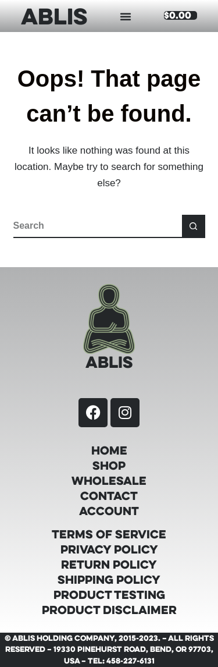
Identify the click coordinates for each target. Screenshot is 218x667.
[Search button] (193, 226)
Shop (109, 465)
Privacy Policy (109, 549)
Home (109, 450)
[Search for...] (97, 226)
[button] (125, 16)
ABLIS (54, 16)
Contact (109, 496)
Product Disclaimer (109, 610)
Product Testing (109, 595)
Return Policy (109, 564)
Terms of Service (109, 534)
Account (109, 511)
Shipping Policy (109, 580)
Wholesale (109, 481)
